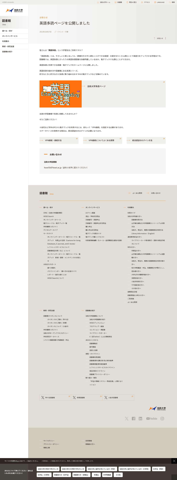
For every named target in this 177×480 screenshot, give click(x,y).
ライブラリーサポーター (98, 333)
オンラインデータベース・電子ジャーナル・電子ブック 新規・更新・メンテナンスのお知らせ (64, 257)
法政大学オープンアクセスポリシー (56, 333)
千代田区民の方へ (138, 285)
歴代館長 (93, 347)
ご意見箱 (131, 298)
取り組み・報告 (91, 378)
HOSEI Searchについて (55, 278)
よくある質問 (137, 193)
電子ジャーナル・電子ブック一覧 (55, 223)
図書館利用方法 (137, 220)
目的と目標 (93, 350)
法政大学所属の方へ (135, 216)
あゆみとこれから (92, 340)
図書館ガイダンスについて (52, 316)
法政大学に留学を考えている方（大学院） (135, 469)
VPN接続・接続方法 (53, 140)
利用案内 (5, 41)
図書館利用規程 (95, 357)
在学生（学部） (158, 469)
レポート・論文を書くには (56, 274)
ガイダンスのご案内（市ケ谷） (58, 319)
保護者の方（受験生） (81, 475)
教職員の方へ (90, 444)
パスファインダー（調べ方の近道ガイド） (62, 271)
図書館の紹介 (7, 51)
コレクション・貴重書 (97, 330)
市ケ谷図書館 (50, 397)
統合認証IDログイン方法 (142, 140)
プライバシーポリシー (51, 444)
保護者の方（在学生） (62, 475)
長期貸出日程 (132, 292)
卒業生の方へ (136, 250)
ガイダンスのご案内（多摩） (57, 323)
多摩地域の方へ (137, 278)
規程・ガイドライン (93, 354)
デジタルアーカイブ (50, 230)
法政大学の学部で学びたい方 (48, 469)
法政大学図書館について (94, 316)
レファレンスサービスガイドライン (102, 367)
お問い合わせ (156, 193)
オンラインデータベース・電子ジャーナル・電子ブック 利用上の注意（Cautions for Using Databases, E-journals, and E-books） (63, 240)
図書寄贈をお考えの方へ (136, 295)
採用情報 (89, 441)
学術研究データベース (51, 336)
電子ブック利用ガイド (93, 233)
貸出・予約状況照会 (93, 216)
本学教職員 (107, 475)
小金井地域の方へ (138, 281)
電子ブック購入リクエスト (95, 237)
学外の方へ (131, 247)
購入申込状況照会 (92, 230)
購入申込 (89, 226)
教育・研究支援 (8, 46)
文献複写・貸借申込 (93, 220)
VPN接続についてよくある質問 (101, 140)
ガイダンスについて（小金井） (58, 326)
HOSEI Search (48, 216)
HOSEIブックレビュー (97, 323)
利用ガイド (131, 213)
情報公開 (46, 447)
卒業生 (96, 475)
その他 (118, 475)
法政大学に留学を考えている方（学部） (102, 469)
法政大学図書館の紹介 (97, 319)
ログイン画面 (90, 213)
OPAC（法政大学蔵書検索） (53, 213)
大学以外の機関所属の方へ (141, 274)
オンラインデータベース (52, 220)
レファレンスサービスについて (58, 247)
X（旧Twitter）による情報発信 (101, 336)
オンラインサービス (9, 36)
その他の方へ (136, 288)
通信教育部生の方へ (135, 237)
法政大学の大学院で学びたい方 (73, 469)
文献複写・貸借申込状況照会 (96, 223)
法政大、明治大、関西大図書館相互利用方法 (147, 230)
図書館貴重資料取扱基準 (98, 364)
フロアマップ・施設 (97, 326)
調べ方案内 (51, 268)
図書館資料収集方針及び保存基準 (101, 360)
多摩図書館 (81, 397)
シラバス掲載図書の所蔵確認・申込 (56, 340)
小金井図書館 (113, 397)
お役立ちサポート (49, 264)
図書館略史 (93, 343)
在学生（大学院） (44, 475)
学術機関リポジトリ (50, 226)
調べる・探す (7, 31)
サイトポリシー (49, 441)
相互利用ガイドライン (97, 371)
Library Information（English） (144, 233)
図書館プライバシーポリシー (100, 374)
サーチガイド (48, 233)
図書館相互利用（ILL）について (58, 250)
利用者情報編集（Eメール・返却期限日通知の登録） (104, 240)
